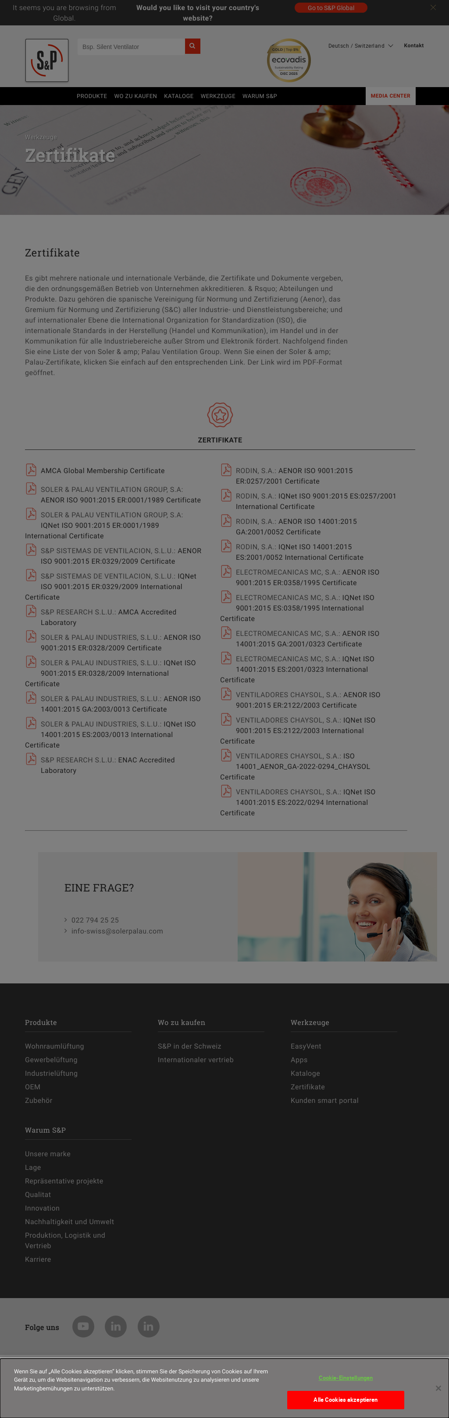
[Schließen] (438, 1393)
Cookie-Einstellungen (346, 1382)
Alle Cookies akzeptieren (346, 1405)
